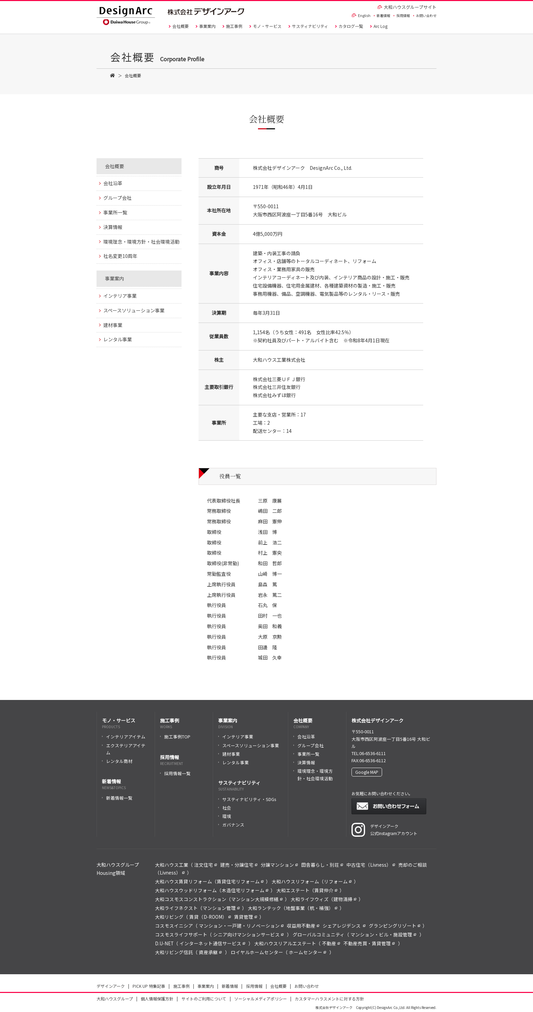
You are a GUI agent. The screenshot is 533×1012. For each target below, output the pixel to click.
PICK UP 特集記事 (149, 986)
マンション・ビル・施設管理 (383, 934)
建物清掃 (344, 899)
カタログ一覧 (349, 26)
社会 (224, 807)
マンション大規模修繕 (256, 899)
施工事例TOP (175, 736)
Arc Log (379, 26)
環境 (224, 816)
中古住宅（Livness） (370, 864)
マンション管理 (221, 907)
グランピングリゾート (394, 925)
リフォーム (337, 881)
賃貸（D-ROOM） (210, 916)
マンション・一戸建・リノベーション (241, 925)
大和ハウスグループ (115, 998)
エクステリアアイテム (123, 749)
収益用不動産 (303, 925)
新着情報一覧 (117, 798)
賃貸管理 (245, 916)
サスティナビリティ (308, 26)
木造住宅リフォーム (245, 890)
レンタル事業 (117, 339)
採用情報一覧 (175, 773)
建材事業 (112, 325)
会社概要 (179, 26)
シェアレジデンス (344, 925)
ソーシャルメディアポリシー (260, 998)
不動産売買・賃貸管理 (369, 943)
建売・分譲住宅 (238, 864)
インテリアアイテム (123, 736)
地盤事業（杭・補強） (311, 907)
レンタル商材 (117, 761)
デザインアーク (111, 986)
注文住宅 (205, 864)
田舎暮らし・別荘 (322, 864)
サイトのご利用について (204, 998)
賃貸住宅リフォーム (240, 881)
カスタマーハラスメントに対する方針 (329, 998)
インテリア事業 (120, 295)
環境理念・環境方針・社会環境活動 (141, 241)
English (361, 15)
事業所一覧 (115, 212)
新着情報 (382, 15)
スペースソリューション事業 (134, 310)
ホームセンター (307, 952)
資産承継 (210, 952)
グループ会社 (117, 197)
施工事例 (232, 26)
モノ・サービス (265, 26)
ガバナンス (231, 824)
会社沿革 (112, 183)
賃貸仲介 (325, 890)
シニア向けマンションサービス (248, 934)
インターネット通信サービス (212, 943)
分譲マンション (279, 864)
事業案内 (205, 26)
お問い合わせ (424, 15)
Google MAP (366, 772)
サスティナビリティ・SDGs (247, 799)
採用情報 (402, 15)
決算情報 (112, 227)
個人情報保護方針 (157, 998)
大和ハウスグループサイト (407, 7)
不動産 (331, 943)
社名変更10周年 (120, 255)
